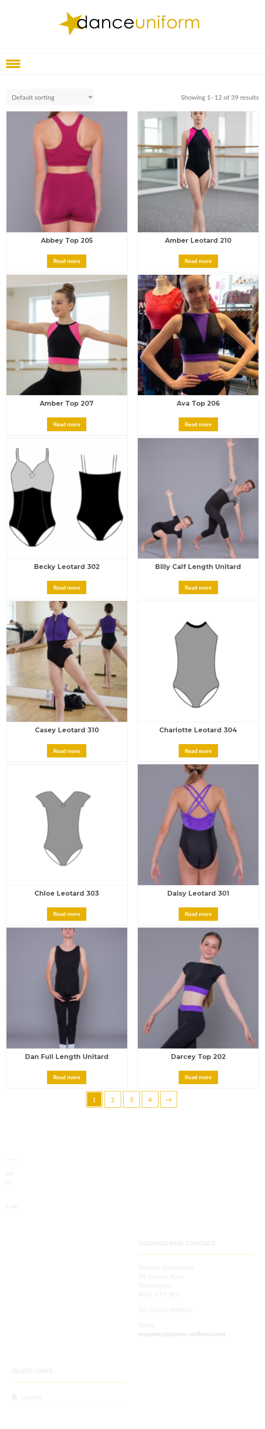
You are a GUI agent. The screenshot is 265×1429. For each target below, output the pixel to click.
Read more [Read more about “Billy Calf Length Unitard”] (198, 587)
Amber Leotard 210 (198, 240)
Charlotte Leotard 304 (198, 730)
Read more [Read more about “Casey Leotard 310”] (66, 750)
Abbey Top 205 (67, 240)
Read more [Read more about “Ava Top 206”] (198, 424)
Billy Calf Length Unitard (198, 567)
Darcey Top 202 (198, 1057)
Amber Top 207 (67, 403)
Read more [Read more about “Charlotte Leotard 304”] (198, 750)
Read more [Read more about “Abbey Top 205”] (66, 260)
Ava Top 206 (198, 403)
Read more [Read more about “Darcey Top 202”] (198, 1077)
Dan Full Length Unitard (67, 1057)
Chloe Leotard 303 (66, 893)
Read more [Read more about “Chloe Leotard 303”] (66, 913)
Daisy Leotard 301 (198, 893)
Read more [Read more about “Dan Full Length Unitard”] (66, 1077)
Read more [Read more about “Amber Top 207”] (66, 424)
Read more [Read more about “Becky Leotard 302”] (66, 587)
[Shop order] (50, 97)
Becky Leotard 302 (67, 567)
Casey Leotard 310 (67, 730)
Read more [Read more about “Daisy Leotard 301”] (198, 913)
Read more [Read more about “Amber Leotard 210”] (198, 260)
